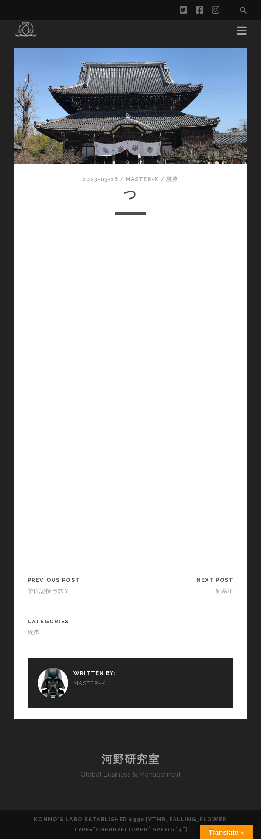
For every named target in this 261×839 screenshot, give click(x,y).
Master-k (142, 179)
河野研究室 (130, 759)
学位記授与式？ (49, 591)
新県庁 (225, 591)
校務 (172, 179)
